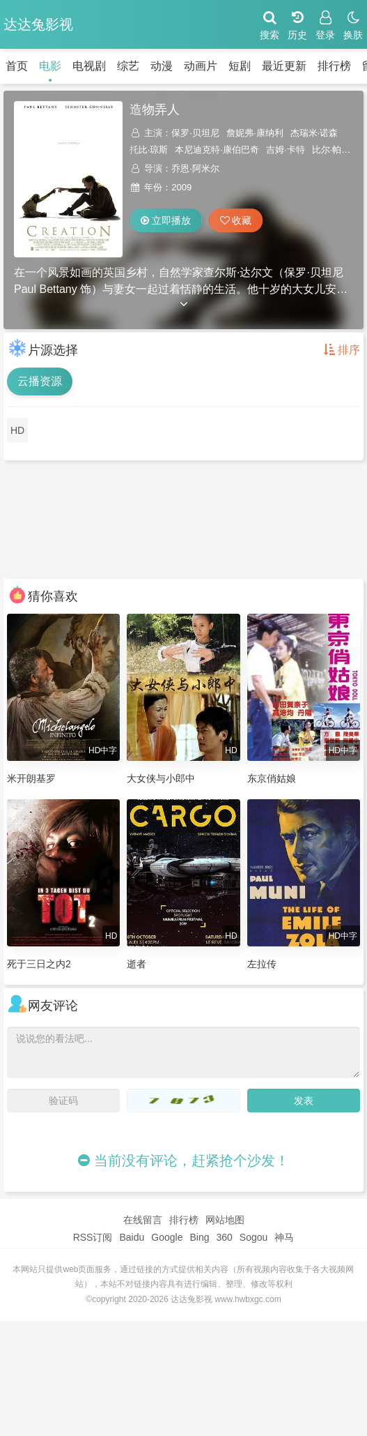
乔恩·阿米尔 (195, 168)
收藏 (236, 220)
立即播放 (166, 220)
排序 (342, 350)
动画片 (200, 66)
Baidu (131, 1237)
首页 (17, 66)
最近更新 (284, 66)
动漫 (161, 66)
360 (224, 1237)
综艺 (128, 66)
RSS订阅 (93, 1237)
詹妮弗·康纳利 (254, 133)
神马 (284, 1237)
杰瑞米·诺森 (314, 133)
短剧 (239, 66)
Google (166, 1237)
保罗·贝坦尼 (195, 133)
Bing (199, 1237)
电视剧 (89, 66)
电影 (50, 66)
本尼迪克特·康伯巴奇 (217, 149)
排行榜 (334, 66)
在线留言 (142, 1219)
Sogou (253, 1237)
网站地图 (224, 1219)
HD (17, 430)
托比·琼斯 (149, 149)
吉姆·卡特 (285, 149)
